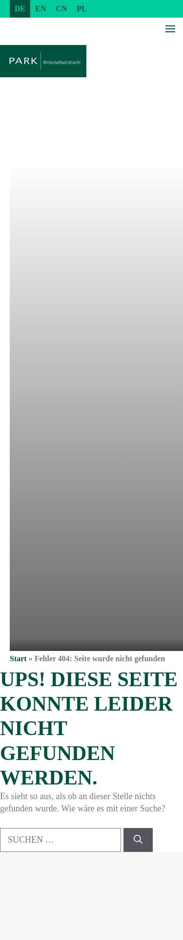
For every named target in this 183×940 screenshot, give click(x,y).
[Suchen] (138, 840)
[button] (17, 922)
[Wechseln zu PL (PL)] (82, 9)
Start (18, 658)
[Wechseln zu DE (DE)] (20, 9)
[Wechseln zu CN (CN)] (61, 9)
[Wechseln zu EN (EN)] (40, 9)
